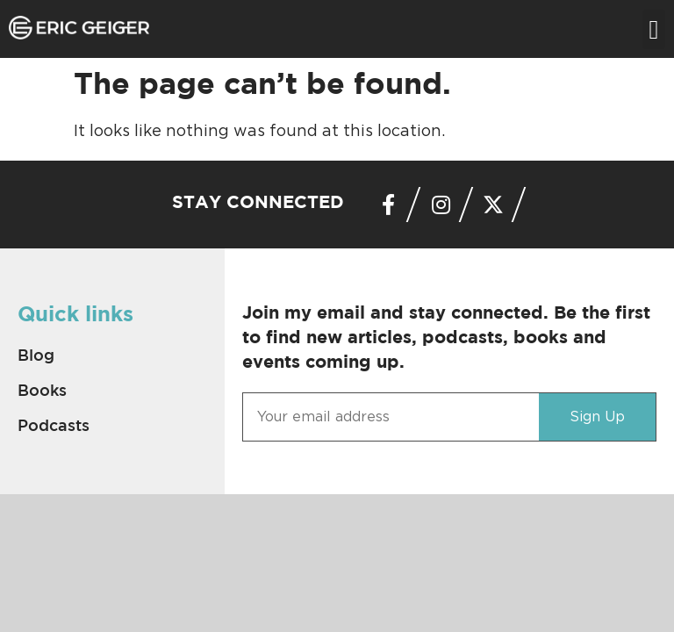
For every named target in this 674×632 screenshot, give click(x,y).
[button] (653, 29)
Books (42, 391)
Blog (36, 356)
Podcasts (54, 427)
